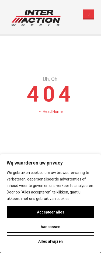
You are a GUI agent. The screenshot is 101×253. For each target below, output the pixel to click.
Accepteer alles (50, 212)
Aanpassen (50, 227)
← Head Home (50, 111)
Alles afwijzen (50, 241)
